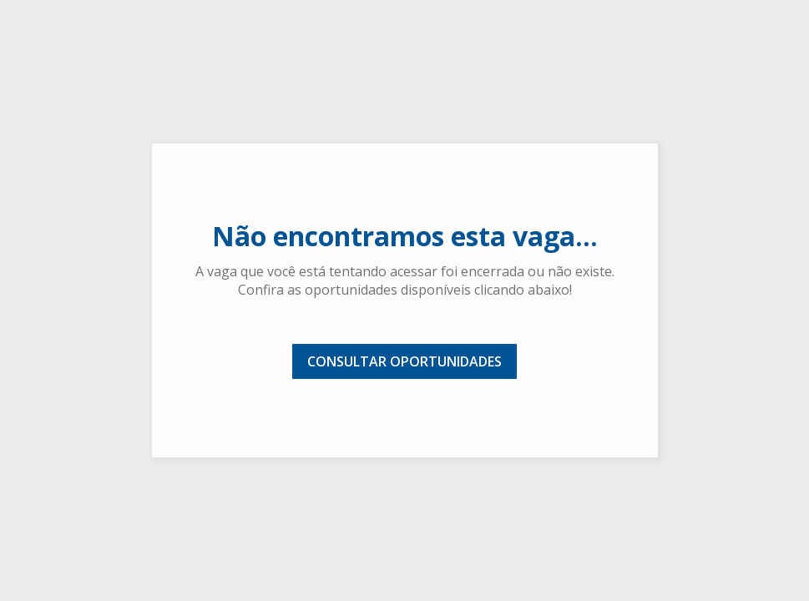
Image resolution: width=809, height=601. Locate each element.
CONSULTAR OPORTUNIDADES (404, 361)
